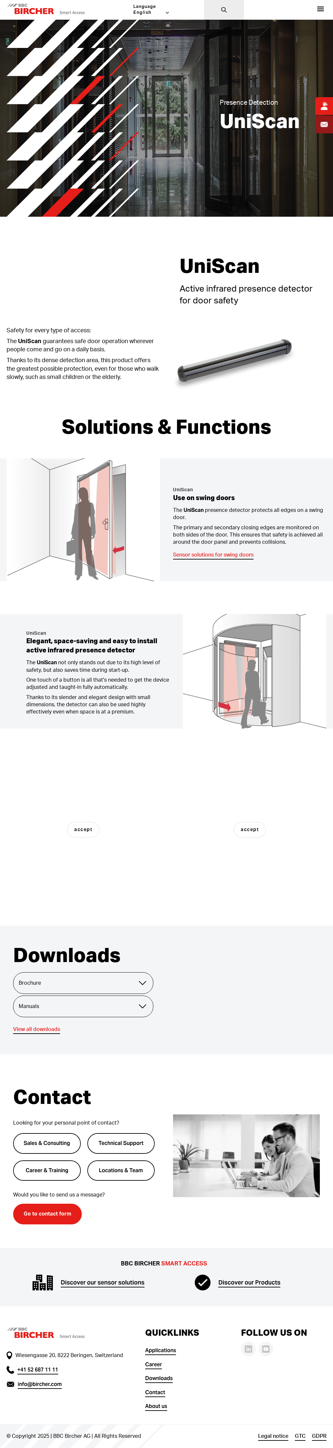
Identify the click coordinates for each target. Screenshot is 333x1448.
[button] (56, 9)
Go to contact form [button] (47, 1214)
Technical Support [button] (121, 1143)
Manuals (83, 1006)
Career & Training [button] (47, 1170)
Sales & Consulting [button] (47, 1143)
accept (83, 829)
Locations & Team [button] (121, 1170)
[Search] (224, 9)
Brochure (83, 983)
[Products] (320, 10)
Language (144, 6)
